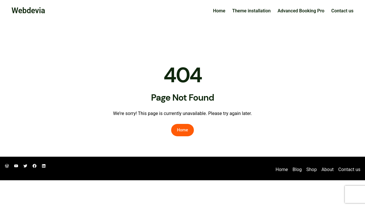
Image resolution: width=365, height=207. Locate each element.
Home (219, 11)
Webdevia (28, 10)
